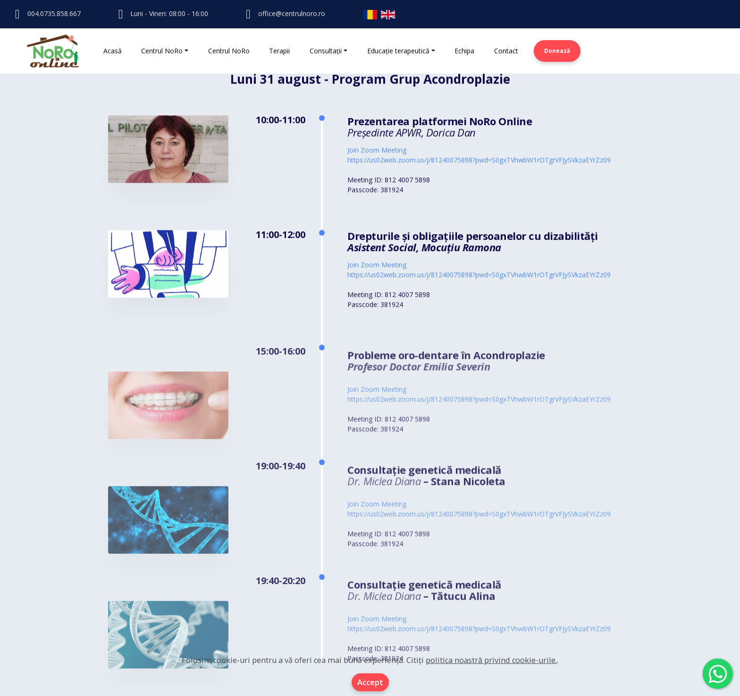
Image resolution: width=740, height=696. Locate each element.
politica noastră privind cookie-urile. (491, 660)
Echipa (464, 50)
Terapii (279, 50)
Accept (370, 682)
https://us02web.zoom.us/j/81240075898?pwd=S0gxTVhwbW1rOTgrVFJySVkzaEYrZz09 (479, 161)
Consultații (326, 50)
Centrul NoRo (162, 50)
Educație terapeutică (398, 50)
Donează (557, 51)
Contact (506, 50)
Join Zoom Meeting (376, 151)
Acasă (112, 50)
